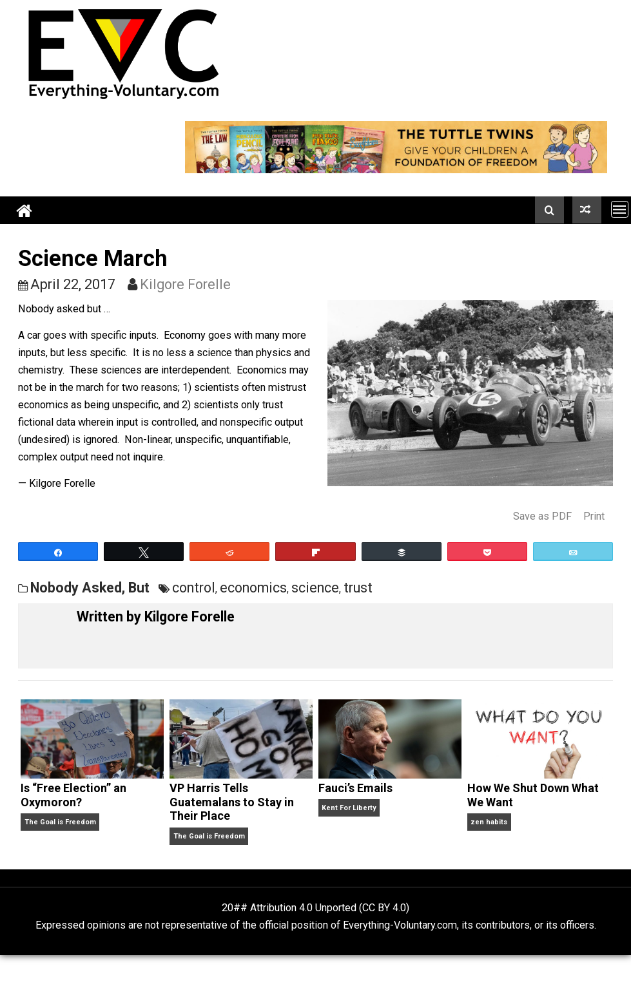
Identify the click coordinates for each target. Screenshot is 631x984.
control (193, 588)
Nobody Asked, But (90, 588)
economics (253, 588)
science (315, 588)
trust (358, 588)
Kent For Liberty (349, 808)
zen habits (489, 822)
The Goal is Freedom (60, 822)
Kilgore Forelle (185, 284)
